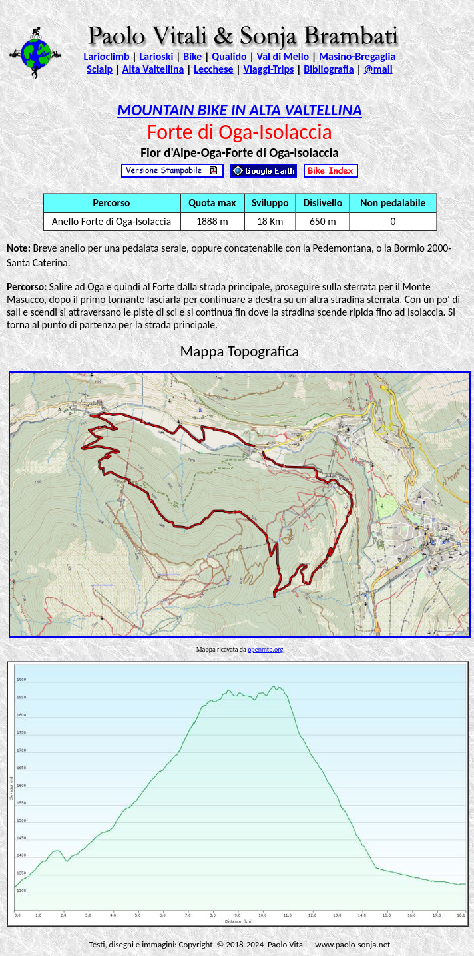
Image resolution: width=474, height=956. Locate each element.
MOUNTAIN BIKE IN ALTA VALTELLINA (239, 109)
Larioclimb (107, 56)
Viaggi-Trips (268, 69)
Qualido (229, 56)
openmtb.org (265, 649)
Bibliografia (329, 69)
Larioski (156, 56)
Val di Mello (283, 56)
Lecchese (213, 69)
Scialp (100, 69)
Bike (192, 56)
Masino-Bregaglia (357, 56)
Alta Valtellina (153, 69)
